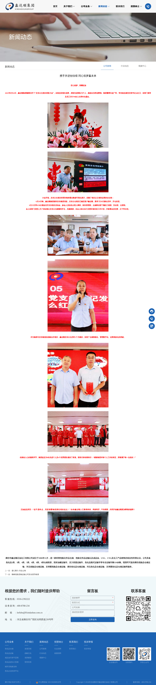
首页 (55, 6)
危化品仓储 (9, 649)
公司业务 (86, 6)
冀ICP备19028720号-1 (13, 682)
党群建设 (28, 658)
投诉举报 (87, 649)
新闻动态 (104, 6)
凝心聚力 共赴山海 (19, 571)
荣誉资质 (28, 662)
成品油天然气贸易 (12, 658)
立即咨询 (93, 620)
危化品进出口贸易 (12, 662)
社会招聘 (57, 649)
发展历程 (28, 649)
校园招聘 (57, 653)
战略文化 (28, 653)
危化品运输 (9, 653)
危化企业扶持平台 (12, 671)
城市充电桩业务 (11, 667)
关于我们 (69, 6)
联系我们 (120, 6)
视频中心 (142, 66)
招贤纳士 (136, 6)
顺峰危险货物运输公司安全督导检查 (25, 574)
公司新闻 (107, 66)
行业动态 (125, 66)
